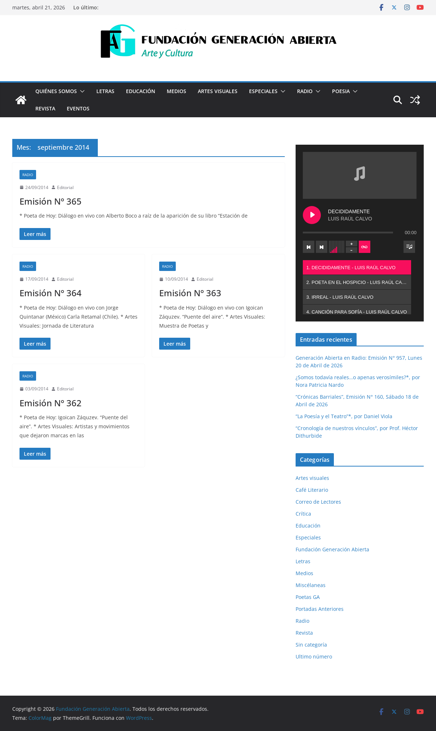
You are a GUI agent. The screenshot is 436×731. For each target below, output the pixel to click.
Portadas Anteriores (320, 608)
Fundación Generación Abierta (332, 549)
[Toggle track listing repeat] (364, 247)
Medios (176, 91)
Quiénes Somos (56, 91)
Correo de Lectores (318, 501)
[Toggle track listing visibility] (409, 247)
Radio (305, 91)
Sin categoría (311, 644)
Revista (45, 108)
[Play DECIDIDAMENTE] (312, 215)
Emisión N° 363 (190, 293)
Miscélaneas (311, 585)
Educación (140, 91)
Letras (105, 91)
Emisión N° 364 (50, 293)
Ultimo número (314, 656)
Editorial (65, 187)
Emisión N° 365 (50, 201)
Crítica (303, 513)
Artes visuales (217, 91)
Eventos (78, 108)
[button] (81, 91)
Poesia (341, 91)
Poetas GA (308, 597)
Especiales (263, 91)
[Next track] (321, 247)
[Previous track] (308, 247)
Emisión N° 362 (50, 403)
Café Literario (312, 489)
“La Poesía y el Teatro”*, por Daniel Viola (344, 416)
